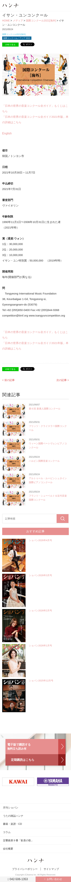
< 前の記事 (8, 380)
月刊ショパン (10, 807)
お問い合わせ (54, 879)
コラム (7, 832)
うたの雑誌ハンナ (13, 815)
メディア (18, 20)
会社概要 (8, 848)
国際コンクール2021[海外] (41, 20)
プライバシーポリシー (25, 869)
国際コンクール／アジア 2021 (16, 38)
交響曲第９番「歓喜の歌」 (18, 840)
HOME (6, 20)
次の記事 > (62, 380)
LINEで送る (10, 44)
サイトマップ (51, 869)
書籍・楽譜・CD (12, 823)
